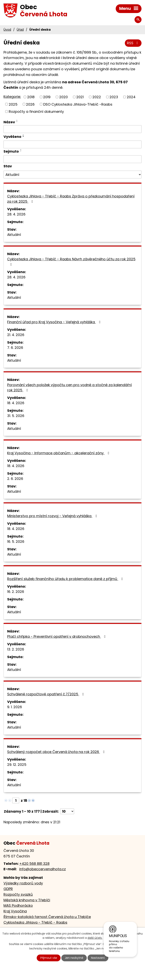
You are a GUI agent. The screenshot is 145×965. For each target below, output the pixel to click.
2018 (31, 97)
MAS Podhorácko (18, 905)
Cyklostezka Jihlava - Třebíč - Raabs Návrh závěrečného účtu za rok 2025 (71, 261)
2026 (30, 104)
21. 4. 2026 (15, 334)
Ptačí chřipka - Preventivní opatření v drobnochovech (57, 636)
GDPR (8, 888)
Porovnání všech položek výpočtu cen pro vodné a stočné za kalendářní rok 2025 (69, 387)
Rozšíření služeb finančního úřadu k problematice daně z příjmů (65, 578)
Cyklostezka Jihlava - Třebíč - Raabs (35, 922)
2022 (96, 97)
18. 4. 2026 (15, 402)
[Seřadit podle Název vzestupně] (17, 120)
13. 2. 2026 (15, 649)
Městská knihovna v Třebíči (26, 900)
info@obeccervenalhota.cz (42, 869)
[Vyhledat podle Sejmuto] (72, 159)
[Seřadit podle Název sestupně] (17, 121)
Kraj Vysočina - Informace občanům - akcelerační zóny (59, 453)
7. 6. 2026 (15, 347)
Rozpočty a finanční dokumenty (36, 111)
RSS (133, 43)
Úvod (7, 30)
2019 (46, 97)
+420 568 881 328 (34, 863)
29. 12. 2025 (16, 764)
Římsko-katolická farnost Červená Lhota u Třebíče (47, 916)
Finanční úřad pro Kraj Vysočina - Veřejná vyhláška (54, 322)
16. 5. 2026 (15, 541)
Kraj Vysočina (15, 911)
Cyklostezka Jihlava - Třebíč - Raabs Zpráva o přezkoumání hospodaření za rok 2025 (71, 199)
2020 (63, 97)
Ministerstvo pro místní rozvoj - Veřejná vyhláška (53, 515)
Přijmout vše (48, 958)
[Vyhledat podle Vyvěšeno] (72, 144)
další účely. (95, 938)
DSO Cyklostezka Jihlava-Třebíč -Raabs (77, 104)
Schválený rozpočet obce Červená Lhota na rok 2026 (56, 751)
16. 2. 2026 (15, 591)
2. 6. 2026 (15, 478)
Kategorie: (12, 96)
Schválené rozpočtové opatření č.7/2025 (46, 694)
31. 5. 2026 (15, 415)
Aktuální (14, 234)
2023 (113, 97)
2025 (13, 104)
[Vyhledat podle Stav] (72, 174)
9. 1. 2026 (14, 706)
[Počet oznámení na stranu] (67, 811)
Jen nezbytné (74, 958)
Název (9, 122)
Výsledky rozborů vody (23, 883)
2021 (80, 97)
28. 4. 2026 (16, 214)
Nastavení (98, 958)
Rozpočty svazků (18, 894)
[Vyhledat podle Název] (72, 129)
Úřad (20, 30)
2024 (131, 97)
